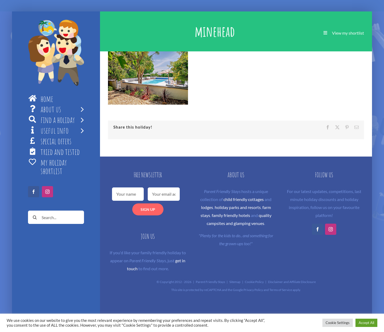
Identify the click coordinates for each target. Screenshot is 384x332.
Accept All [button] (366, 323)
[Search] (34, 217)
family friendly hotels (231, 215)
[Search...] (56, 217)
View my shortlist (348, 32)
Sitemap (235, 282)
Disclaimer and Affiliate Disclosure (292, 282)
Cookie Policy (254, 282)
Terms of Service (280, 290)
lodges (207, 207)
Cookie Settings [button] (338, 323)
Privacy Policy (253, 290)
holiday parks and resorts (238, 207)
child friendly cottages (243, 199)
